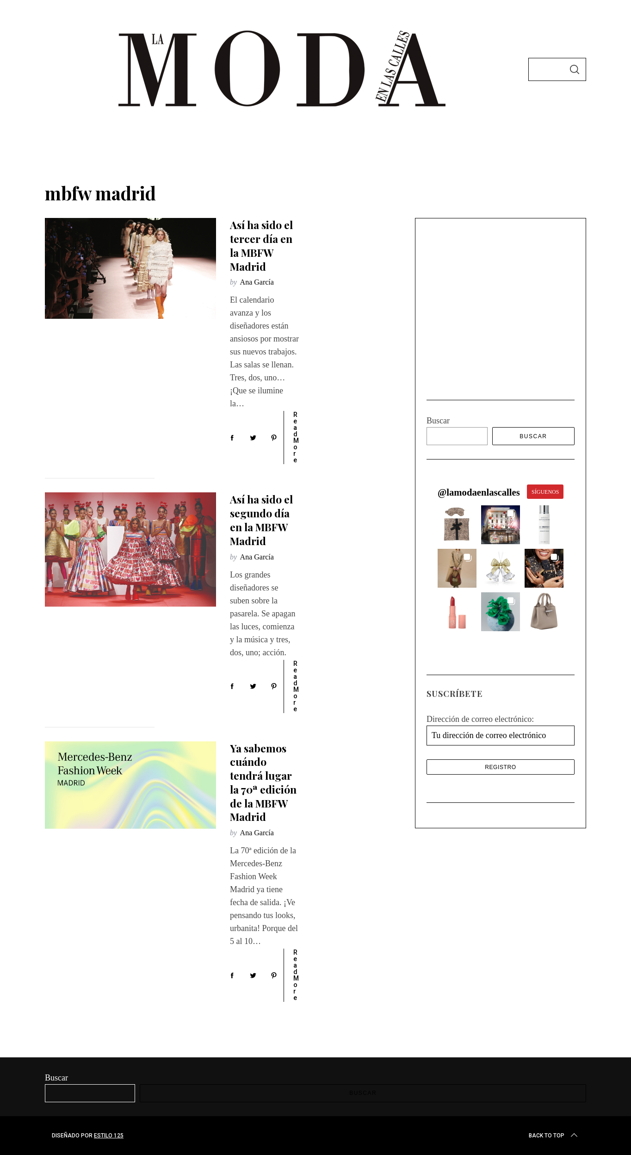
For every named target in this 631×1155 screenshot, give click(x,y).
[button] (457, 395)
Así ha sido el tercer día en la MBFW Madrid (261, 245)
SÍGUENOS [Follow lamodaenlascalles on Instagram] (545, 362)
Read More (296, 437)
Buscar (438, 291)
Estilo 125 (109, 1135)
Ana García (257, 282)
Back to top (554, 1135)
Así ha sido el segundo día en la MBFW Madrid (261, 519)
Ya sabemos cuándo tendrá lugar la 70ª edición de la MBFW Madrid (263, 782)
